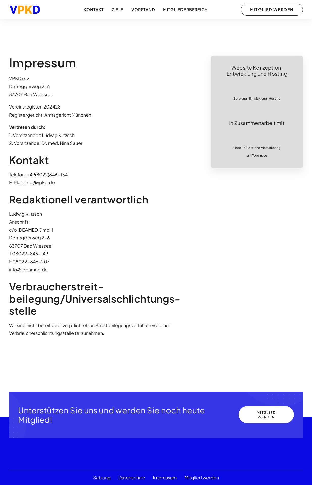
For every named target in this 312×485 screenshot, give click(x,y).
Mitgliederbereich (185, 9)
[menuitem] (94, 9)
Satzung (102, 477)
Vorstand (143, 9)
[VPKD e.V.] (25, 10)
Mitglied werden (202, 477)
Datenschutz (131, 477)
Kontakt (94, 9)
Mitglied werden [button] (267, 414)
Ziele (117, 9)
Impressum (165, 477)
